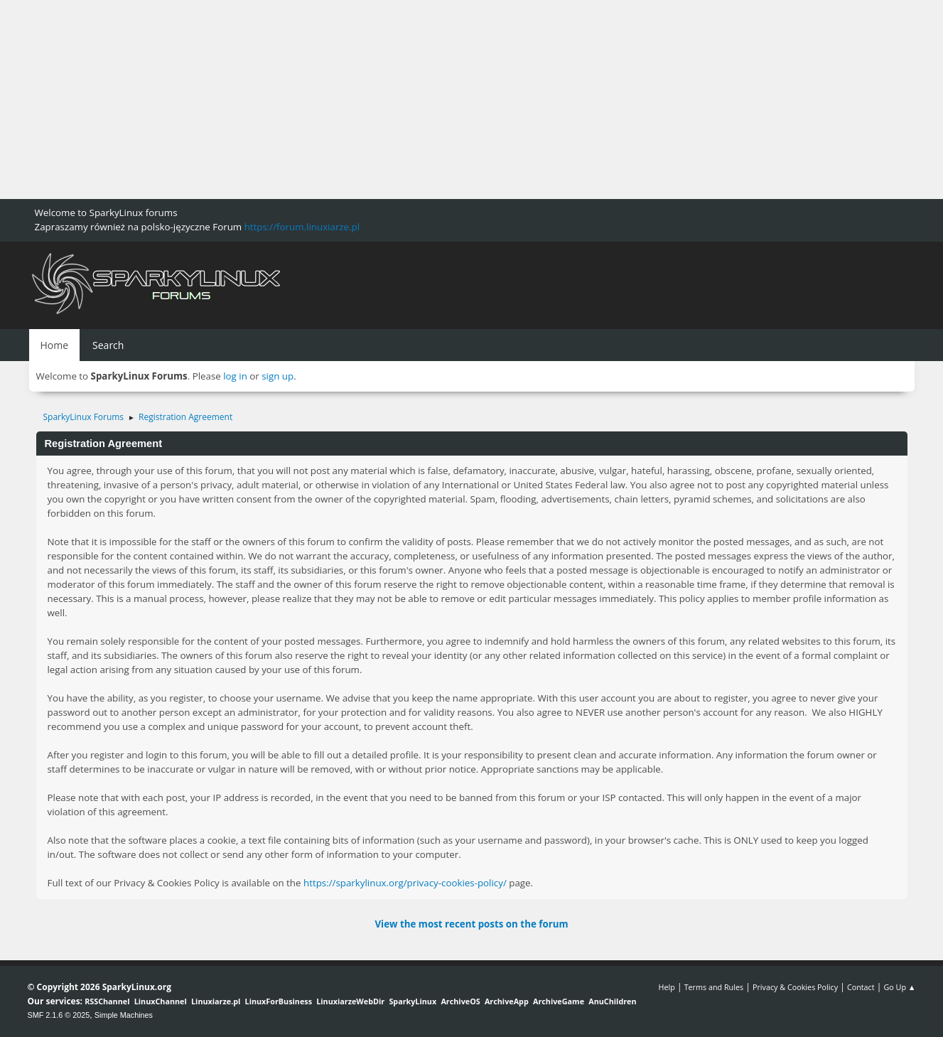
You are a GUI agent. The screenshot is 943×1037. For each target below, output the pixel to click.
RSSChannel (107, 1001)
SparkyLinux (412, 1001)
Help (666, 987)
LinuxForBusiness (278, 1001)
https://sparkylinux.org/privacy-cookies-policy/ (405, 882)
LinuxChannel (160, 1001)
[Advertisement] (426, 99)
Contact (861, 987)
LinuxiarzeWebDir (350, 1001)
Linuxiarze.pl (215, 1001)
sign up (277, 376)
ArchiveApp (507, 1001)
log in (235, 376)
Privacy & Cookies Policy (795, 987)
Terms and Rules (714, 987)
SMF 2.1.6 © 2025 (59, 1015)
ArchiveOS (460, 1001)
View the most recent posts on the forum (471, 924)
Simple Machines (124, 1015)
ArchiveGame (558, 1001)
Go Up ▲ (899, 987)
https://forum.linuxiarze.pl (302, 226)
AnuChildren (612, 1001)
